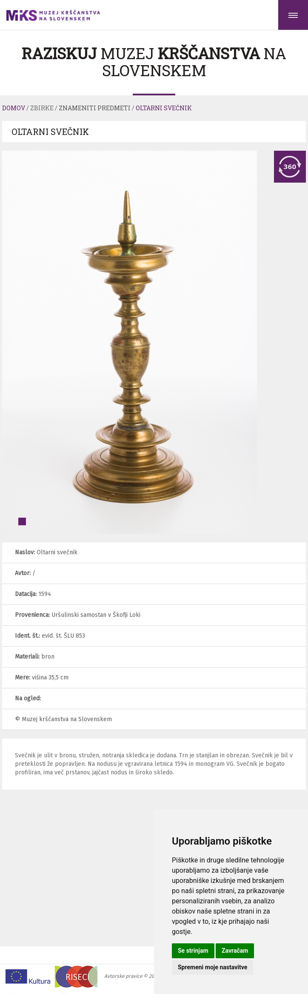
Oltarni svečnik (164, 108)
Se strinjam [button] (193, 950)
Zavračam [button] (235, 950)
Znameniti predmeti (95, 108)
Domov (13, 108)
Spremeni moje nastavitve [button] (212, 967)
